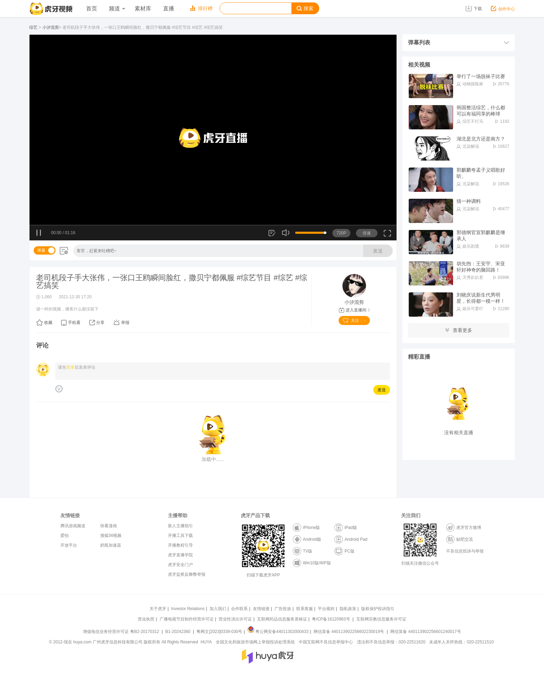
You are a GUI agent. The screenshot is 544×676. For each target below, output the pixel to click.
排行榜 (201, 8)
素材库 (143, 8)
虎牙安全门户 (180, 564)
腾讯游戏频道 (72, 525)
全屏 (387, 235)
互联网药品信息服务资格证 (282, 619)
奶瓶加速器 (110, 545)
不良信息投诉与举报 (465, 551)
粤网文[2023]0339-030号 (219, 631)
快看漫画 (108, 525)
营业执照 (146, 619)
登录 (70, 367)
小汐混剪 (50, 27)
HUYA (206, 642)
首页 (91, 8)
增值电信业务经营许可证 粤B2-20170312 (121, 631)
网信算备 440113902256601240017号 (425, 631)
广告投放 (282, 608)
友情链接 (261, 608)
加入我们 (218, 608)
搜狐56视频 (110, 535)
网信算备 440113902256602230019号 (349, 631)
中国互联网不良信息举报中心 (326, 642)
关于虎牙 (158, 608)
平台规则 (326, 608)
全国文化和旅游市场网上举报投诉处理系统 (255, 642)
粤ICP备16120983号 (331, 619)
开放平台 (68, 545)
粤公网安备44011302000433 (277, 631)
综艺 (33, 27)
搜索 (305, 8)
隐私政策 (348, 608)
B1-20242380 (178, 631)
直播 (168, 8)
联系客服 (304, 608)
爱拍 (64, 535)
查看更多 (458, 330)
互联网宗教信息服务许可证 (381, 619)
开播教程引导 (180, 545)
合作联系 (239, 608)
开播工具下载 (180, 535)
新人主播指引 (180, 525)
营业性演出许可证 (235, 619)
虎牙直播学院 (180, 555)
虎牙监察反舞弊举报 (186, 574)
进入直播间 (354, 310)
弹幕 (41, 250)
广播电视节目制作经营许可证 (187, 619)
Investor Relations (187, 608)
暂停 (39, 233)
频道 (117, 8)
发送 (378, 251)
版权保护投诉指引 (377, 608)
